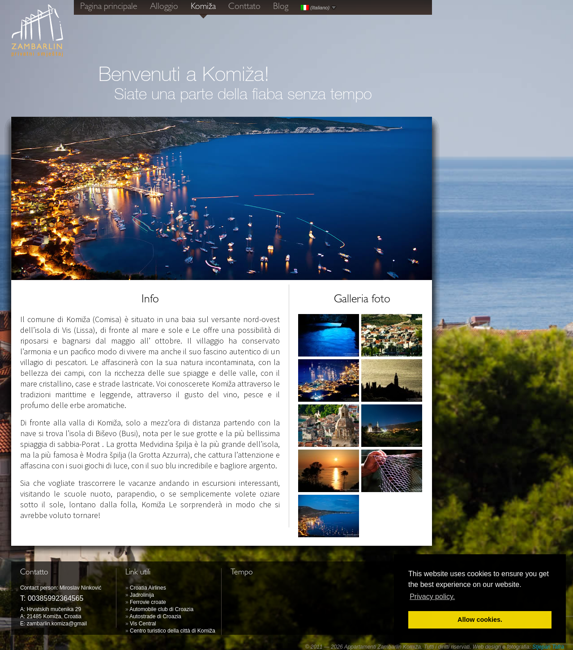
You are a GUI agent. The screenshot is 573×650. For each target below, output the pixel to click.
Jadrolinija (142, 595)
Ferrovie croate (148, 602)
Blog (280, 7)
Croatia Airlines (148, 588)
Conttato (244, 7)
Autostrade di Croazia (155, 616)
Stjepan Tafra (548, 647)
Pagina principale (108, 7)
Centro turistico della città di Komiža (172, 631)
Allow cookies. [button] (480, 619)
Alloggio (164, 7)
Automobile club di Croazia (161, 609)
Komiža (203, 7)
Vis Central (143, 623)
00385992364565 (56, 598)
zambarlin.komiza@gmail (57, 623)
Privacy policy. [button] (432, 596)
